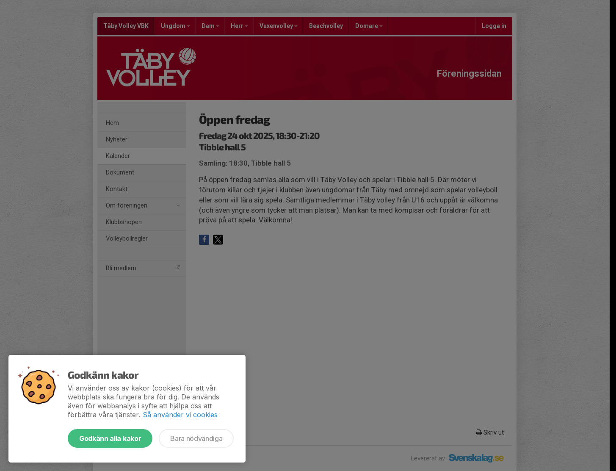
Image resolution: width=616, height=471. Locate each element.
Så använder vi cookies (180, 414)
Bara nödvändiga (196, 438)
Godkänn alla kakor (110, 438)
